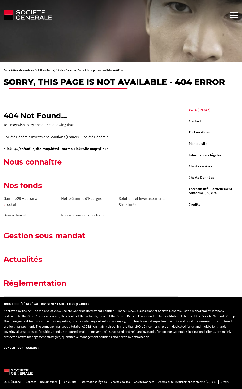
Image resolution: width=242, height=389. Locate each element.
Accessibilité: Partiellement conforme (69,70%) (210, 191)
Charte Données (201, 177)
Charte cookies (200, 166)
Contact (195, 121)
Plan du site (198, 144)
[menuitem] (211, 109)
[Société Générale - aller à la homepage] (113, 15)
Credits (194, 204)
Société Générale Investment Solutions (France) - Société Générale (56, 136)
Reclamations (199, 132)
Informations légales (205, 155)
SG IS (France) (200, 110)
